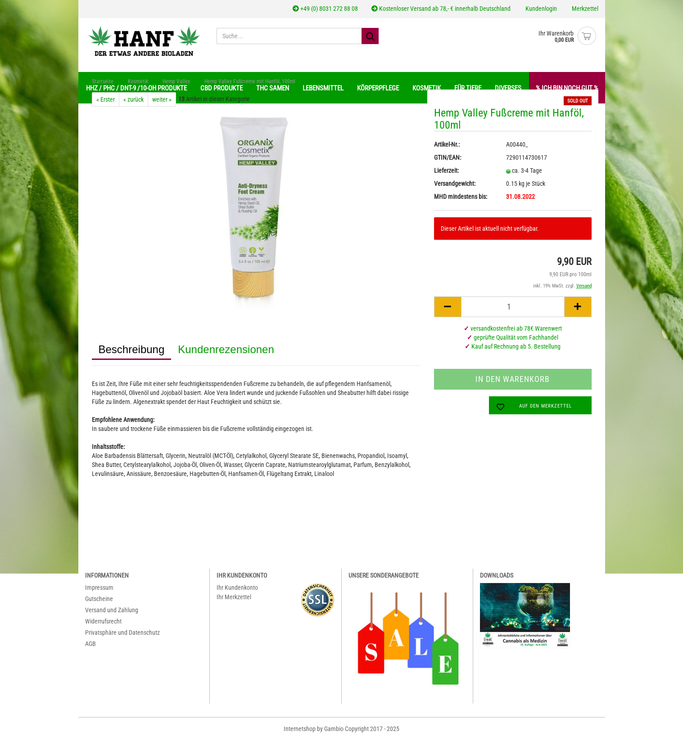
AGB (90, 643)
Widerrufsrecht (103, 621)
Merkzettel (584, 8)
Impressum (99, 587)
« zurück (133, 99)
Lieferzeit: (446, 170)
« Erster (105, 99)
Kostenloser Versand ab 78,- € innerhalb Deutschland (441, 8)
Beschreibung (132, 349)
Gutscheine (99, 598)
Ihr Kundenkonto (237, 587)
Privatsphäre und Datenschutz (122, 632)
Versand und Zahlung (111, 610)
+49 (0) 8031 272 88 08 (325, 8)
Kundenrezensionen (226, 349)
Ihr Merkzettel (234, 597)
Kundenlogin (540, 8)
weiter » (162, 99)
